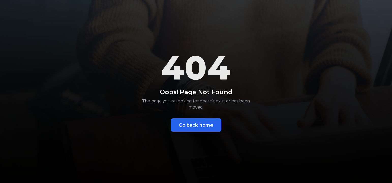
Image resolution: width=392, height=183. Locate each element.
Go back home (196, 125)
